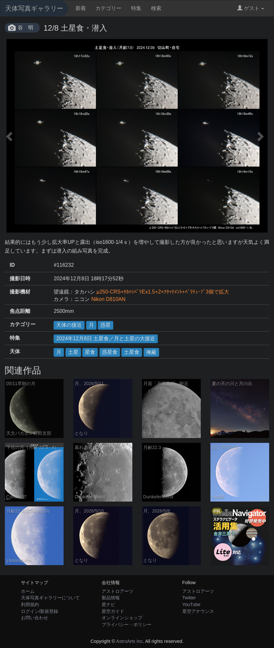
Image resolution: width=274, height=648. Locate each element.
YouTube (191, 604)
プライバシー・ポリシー (126, 624)
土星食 (131, 352)
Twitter (189, 597)
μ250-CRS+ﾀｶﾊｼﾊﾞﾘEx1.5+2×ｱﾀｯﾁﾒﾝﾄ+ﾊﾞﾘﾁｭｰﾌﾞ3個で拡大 (162, 291)
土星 (73, 352)
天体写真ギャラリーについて (50, 597)
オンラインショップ (122, 617)
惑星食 (109, 352)
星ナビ (108, 604)
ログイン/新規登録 (39, 611)
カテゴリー (108, 8)
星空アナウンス (198, 611)
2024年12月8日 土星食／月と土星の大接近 (105, 338)
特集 (136, 8)
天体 (15, 351)
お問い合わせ (34, 617)
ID (12, 265)
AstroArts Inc (129, 641)
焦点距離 (20, 311)
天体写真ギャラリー (34, 8)
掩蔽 (151, 352)
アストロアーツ (117, 591)
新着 (81, 8)
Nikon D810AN (108, 299)
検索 (156, 8)
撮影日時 (20, 278)
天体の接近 (69, 325)
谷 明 (25, 27)
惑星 (105, 325)
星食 (90, 352)
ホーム (28, 591)
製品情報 (111, 597)
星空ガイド (113, 611)
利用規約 (30, 604)
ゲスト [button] (250, 8)
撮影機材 (20, 291)
